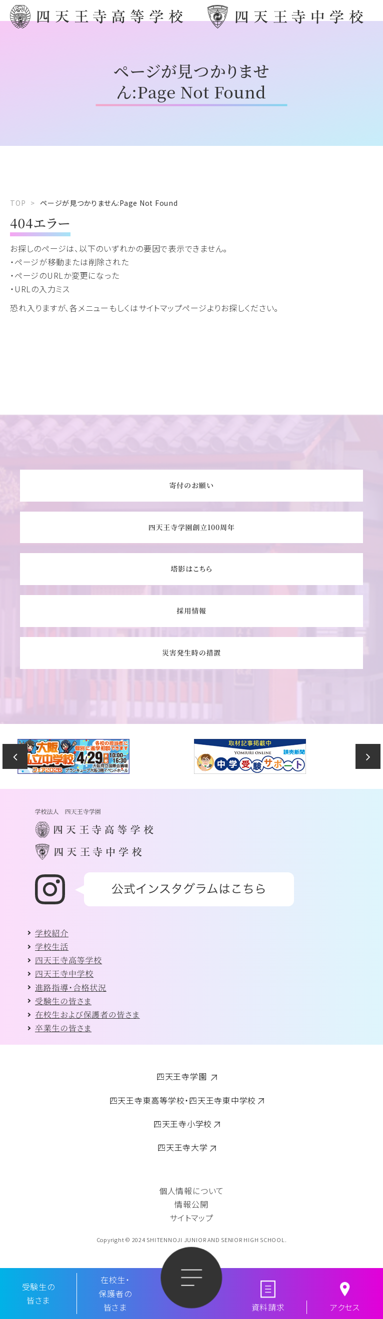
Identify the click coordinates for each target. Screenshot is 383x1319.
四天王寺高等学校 (68, 960)
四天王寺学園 (182, 1076)
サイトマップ (192, 1218)
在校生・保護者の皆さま (115, 1293)
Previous (15, 756)
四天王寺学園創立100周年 (191, 527)
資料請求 (268, 1307)
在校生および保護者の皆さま (87, 1014)
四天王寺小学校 (183, 1124)
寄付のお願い (192, 485)
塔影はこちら (191, 569)
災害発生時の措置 (191, 653)
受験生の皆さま (63, 1001)
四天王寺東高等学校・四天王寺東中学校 (183, 1100)
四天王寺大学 (183, 1147)
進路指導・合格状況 (70, 987)
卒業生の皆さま (63, 1028)
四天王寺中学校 (64, 973)
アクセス (345, 1307)
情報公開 (191, 1204)
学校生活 (51, 946)
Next (368, 756)
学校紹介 (51, 933)
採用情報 (191, 611)
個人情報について (191, 1191)
